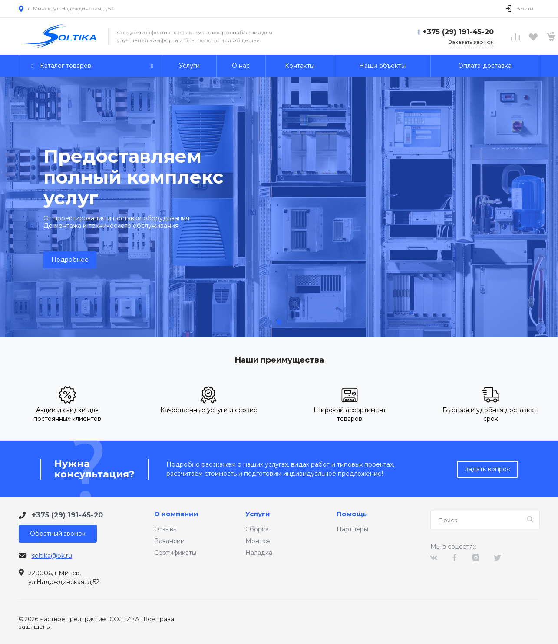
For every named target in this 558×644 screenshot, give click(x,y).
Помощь (352, 514)
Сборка (257, 529)
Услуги (257, 514)
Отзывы (166, 529)
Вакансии (169, 541)
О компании (176, 514)
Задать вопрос (487, 469)
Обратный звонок (58, 533)
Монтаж (258, 541)
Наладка (258, 553)
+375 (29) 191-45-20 (458, 32)
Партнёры (352, 529)
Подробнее (70, 260)
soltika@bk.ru (52, 556)
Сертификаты (175, 553)
